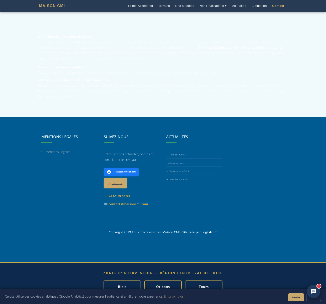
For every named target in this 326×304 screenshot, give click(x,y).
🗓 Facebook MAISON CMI (121, 172)
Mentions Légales (58, 152)
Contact (278, 5)
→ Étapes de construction (177, 179)
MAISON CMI (52, 6)
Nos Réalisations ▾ (213, 5)
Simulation (259, 5)
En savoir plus (174, 296)
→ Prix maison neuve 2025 (177, 171)
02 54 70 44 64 (119, 196)
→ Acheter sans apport (175, 163)
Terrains (164, 5)
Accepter (296, 297)
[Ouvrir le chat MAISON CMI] (313, 291)
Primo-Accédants (140, 5)
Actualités (239, 5)
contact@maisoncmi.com (128, 204)
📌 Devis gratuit (115, 184)
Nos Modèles (184, 5)
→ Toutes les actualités (175, 155)
